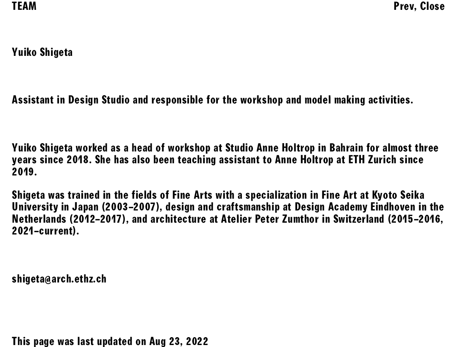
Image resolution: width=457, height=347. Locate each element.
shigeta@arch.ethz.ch (59, 278)
